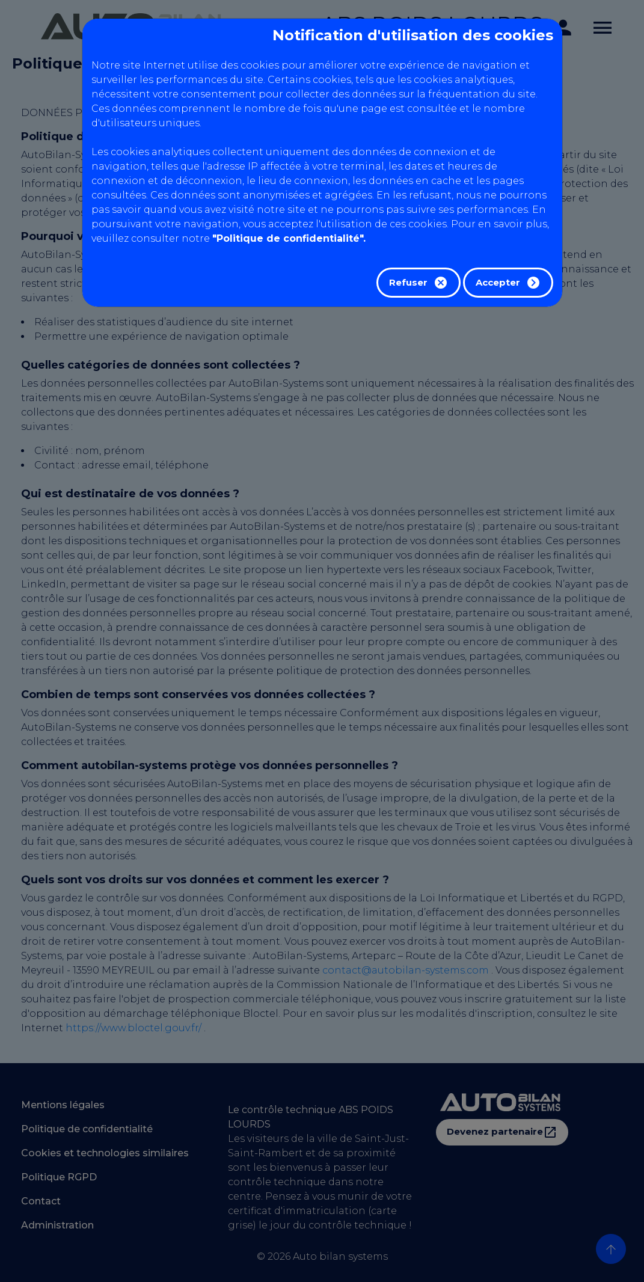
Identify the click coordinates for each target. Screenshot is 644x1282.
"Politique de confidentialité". (289, 238)
